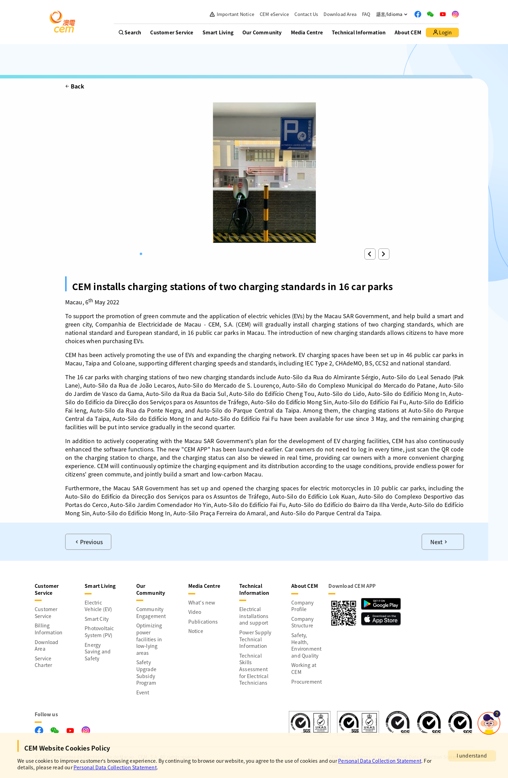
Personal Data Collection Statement (379, 760)
